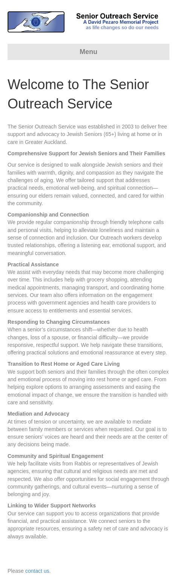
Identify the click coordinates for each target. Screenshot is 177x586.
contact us (37, 571)
